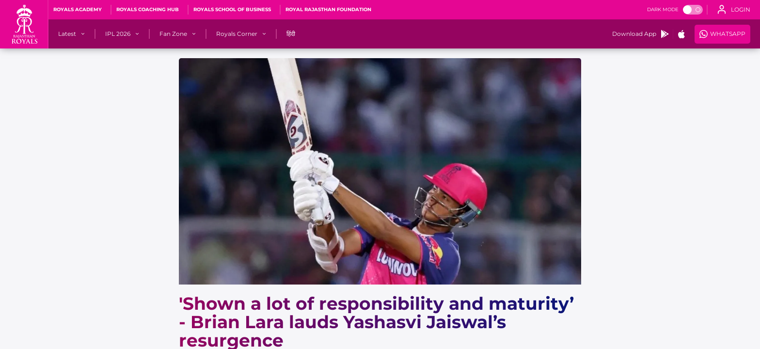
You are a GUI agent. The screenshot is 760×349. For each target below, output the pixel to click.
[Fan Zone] (173, 33)
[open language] (733, 9)
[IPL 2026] (117, 33)
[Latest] (67, 33)
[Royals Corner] (236, 33)
